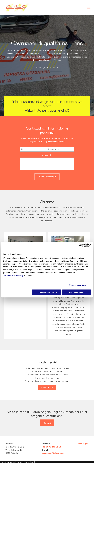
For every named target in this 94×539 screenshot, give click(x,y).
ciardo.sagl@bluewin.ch (53, 453)
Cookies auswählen (78, 285)
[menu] (88, 8)
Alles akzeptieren (76, 292)
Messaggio (47, 155)
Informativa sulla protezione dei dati (18, 462)
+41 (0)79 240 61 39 (51, 447)
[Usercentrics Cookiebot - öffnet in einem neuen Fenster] (80, 245)
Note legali (83, 443)
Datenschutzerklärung (13, 275)
